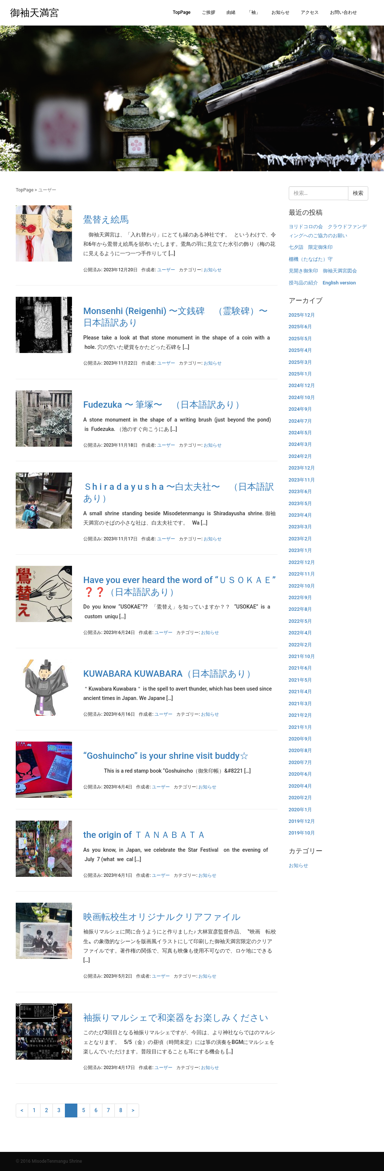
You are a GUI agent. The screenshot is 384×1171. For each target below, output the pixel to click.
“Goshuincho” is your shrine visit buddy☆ (166, 756)
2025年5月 (300, 338)
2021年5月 (300, 680)
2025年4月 (300, 350)
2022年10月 (302, 586)
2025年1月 (300, 374)
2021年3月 (300, 703)
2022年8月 (300, 609)
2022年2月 (300, 645)
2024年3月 (300, 444)
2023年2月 (300, 538)
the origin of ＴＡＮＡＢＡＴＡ (144, 835)
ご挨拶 (208, 12)
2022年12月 (302, 562)
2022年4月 (300, 633)
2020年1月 (300, 809)
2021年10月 (302, 656)
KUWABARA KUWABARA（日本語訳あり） (169, 674)
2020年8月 (300, 750)
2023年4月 (300, 515)
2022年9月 (300, 597)
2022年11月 (302, 574)
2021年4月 (300, 691)
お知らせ (281, 12)
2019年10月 (302, 833)
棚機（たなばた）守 (311, 259)
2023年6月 (300, 491)
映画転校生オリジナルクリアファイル (162, 917)
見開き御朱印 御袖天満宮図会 (323, 271)
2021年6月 (300, 668)
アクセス (310, 12)
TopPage (181, 12)
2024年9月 (300, 409)
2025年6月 (300, 326)
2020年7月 (300, 762)
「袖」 (253, 12)
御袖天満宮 (34, 12)
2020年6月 (300, 774)
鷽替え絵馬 (106, 219)
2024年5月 (300, 432)
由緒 (231, 12)
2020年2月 (300, 797)
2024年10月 (302, 397)
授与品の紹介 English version (322, 283)
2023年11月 (302, 480)
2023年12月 (302, 468)
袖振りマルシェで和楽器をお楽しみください (175, 1017)
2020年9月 (300, 739)
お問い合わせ (343, 12)
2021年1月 (300, 727)
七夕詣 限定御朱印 (311, 247)
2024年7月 (300, 421)
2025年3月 (300, 362)
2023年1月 (300, 550)
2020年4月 (300, 786)
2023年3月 (300, 526)
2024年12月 (302, 385)
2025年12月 (302, 315)
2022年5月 (300, 621)
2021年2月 (300, 715)
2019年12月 (302, 821)
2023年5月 (300, 503)
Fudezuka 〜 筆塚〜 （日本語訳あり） (163, 404)
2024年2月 (300, 456)
